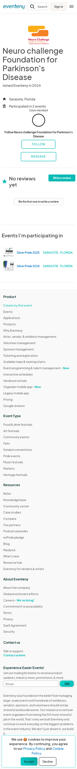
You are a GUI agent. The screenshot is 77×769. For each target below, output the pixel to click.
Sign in (58, 6)
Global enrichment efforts (20, 594)
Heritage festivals (15, 475)
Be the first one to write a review (38, 201)
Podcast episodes (15, 531)
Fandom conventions (17, 449)
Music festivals (13, 462)
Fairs (6, 443)
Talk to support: (23, 653)
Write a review (62, 178)
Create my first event (17, 305)
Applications (11, 318)
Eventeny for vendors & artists (23, 569)
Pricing (8, 399)
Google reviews (14, 406)
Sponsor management (18, 349)
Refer (7, 493)
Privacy (8, 619)
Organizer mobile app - (22, 387)
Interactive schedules (18, 374)
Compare (9, 518)
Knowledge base (14, 500)
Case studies (12, 512)
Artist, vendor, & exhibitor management (29, 336)
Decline (48, 761)
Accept (29, 761)
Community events (16, 437)
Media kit (9, 550)
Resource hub (12, 562)
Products (9, 324)
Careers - (18, 600)
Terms (7, 613)
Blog (6, 544)
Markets (9, 468)
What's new (11, 556)
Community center (16, 506)
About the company (16, 587)
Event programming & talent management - (36, 368)
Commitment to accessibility (23, 606)
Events (8, 311)
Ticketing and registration (20, 355)
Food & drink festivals (17, 424)
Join (66, 683)
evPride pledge (13, 537)
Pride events (11, 456)
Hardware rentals (15, 380)
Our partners (12, 525)
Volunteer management (19, 343)
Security (9, 631)
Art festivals (11, 431)
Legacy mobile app (16, 393)
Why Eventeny (13, 330)
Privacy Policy (34, 748)
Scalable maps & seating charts (24, 361)
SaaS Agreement (14, 625)
